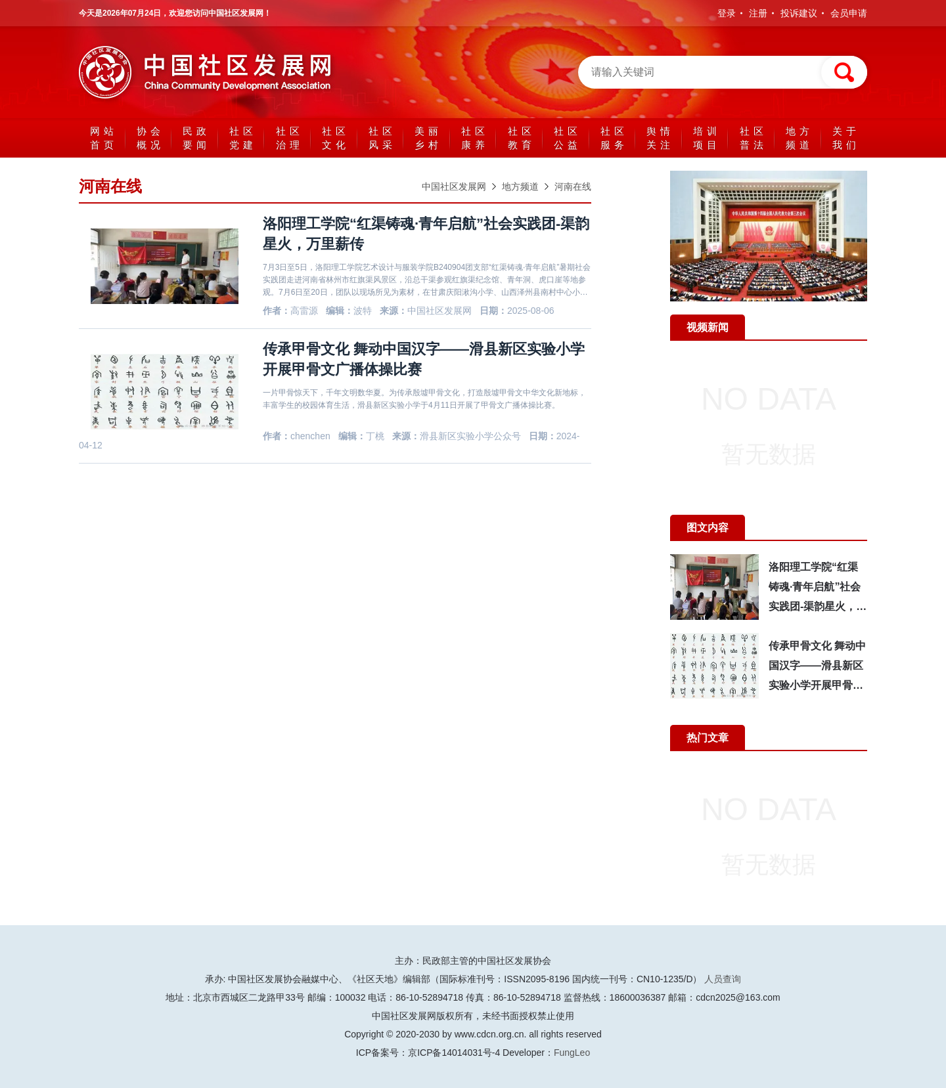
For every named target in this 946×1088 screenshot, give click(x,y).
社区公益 (567, 137)
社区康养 (475, 137)
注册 (758, 13)
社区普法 (753, 137)
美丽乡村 (428, 137)
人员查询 (722, 979)
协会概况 (150, 137)
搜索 (844, 72)
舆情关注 (660, 137)
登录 (726, 13)
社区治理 (290, 137)
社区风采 (382, 137)
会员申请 (848, 13)
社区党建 (243, 137)
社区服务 (614, 137)
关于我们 (846, 137)
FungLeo (572, 1052)
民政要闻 (196, 137)
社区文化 (335, 137)
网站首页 (104, 137)
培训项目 (707, 137)
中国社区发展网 (210, 72)
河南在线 (572, 186)
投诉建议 (798, 13)
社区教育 (521, 137)
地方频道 (799, 137)
